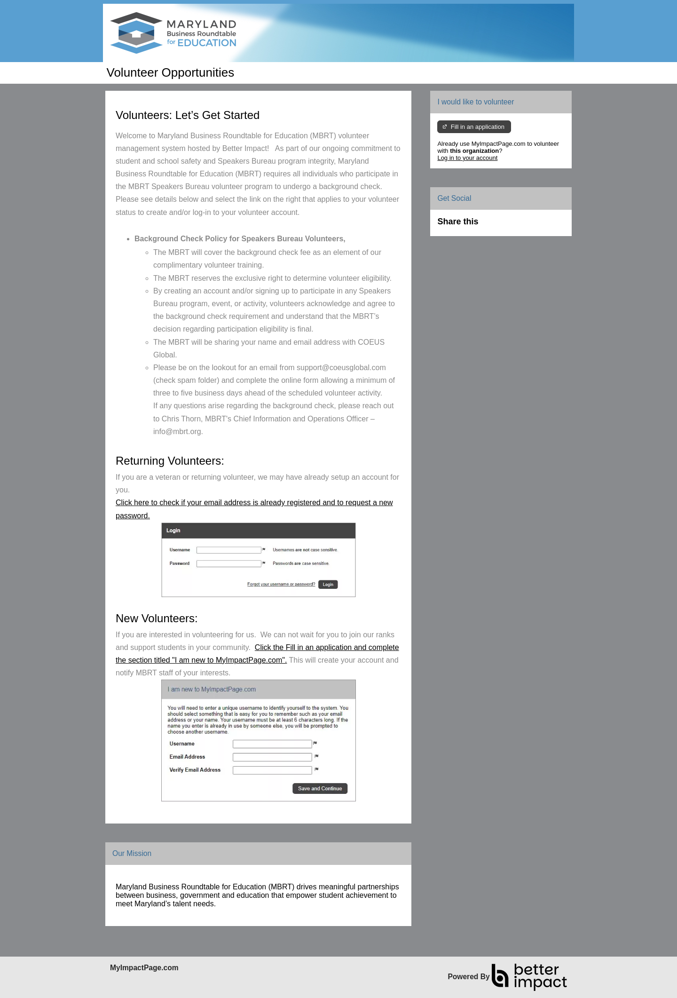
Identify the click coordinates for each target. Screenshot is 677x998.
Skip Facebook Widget (508, 225)
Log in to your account (467, 157)
